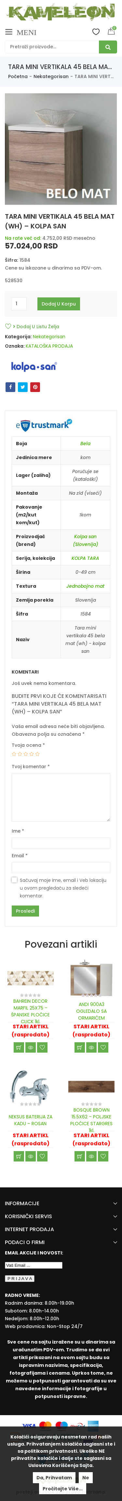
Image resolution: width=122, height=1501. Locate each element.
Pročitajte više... (63, 1488)
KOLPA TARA (85, 558)
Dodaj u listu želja (36, 326)
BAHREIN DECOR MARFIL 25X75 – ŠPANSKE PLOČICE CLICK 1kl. (30, 1011)
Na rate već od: (23, 238)
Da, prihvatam (54, 1477)
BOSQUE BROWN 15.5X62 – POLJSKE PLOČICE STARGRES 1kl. (91, 1120)
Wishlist (96, 31)
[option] (61, 149)
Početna (18, 76)
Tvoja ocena (28, 745)
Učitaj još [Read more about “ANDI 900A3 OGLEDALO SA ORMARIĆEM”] (80, 1047)
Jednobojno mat (85, 586)
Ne (85, 1477)
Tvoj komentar (31, 766)
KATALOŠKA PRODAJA (49, 346)
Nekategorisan (51, 76)
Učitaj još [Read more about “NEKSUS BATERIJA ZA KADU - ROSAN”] (19, 1156)
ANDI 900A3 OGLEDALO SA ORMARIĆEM (91, 1011)
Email (20, 855)
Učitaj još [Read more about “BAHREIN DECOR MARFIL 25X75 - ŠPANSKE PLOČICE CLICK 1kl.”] (19, 1047)
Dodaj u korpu (59, 304)
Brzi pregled (30, 1047)
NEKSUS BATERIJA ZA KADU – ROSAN (30, 1120)
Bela (85, 443)
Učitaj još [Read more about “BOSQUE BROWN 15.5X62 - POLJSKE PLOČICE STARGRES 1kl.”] (80, 1156)
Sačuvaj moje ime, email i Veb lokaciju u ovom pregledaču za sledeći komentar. (63, 888)
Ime (18, 831)
